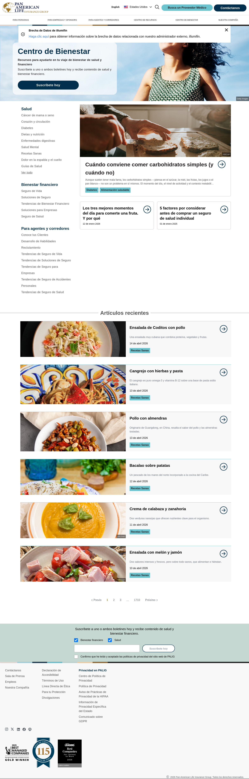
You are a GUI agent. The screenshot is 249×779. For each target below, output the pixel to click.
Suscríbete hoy (158, 648)
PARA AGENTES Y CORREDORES (104, 20)
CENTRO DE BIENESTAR (186, 20)
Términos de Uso (53, 680)
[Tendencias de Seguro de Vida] (46, 254)
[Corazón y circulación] (46, 121)
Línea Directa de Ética (56, 686)
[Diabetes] (46, 128)
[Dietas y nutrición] (46, 134)
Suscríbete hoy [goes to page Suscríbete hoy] (48, 85)
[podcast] (30, 729)
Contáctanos (230, 8)
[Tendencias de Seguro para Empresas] (46, 270)
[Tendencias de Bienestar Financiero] (46, 204)
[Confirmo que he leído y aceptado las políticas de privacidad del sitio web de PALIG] (76, 657)
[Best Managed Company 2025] (18, 753)
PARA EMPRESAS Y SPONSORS (62, 20)
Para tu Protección (53, 692)
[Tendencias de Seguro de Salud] (46, 292)
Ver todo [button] (27, 172)
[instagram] (7, 729)
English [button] (115, 7)
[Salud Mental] (46, 147)
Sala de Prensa (15, 676)
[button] (138, 7)
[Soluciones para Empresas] (46, 210)
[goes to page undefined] (220, 164)
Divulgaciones (51, 697)
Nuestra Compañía (17, 687)
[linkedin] (18, 729)
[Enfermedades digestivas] (46, 141)
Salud (117, 640)
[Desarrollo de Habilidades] (46, 241)
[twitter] (13, 729)
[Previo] (96, 600)
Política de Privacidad (92, 686)
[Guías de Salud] (46, 166)
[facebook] (24, 729)
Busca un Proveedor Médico (187, 7)
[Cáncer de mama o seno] (46, 115)
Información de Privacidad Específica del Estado (92, 707)
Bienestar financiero (92, 640)
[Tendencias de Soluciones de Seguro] (46, 260)
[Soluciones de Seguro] (46, 197)
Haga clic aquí (39, 36)
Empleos (10, 681)
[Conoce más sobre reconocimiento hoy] (71, 753)
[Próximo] (152, 600)
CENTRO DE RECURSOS (145, 20)
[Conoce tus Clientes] (46, 235)
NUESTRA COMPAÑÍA (228, 20)
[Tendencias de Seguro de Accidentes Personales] (46, 282)
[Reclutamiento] (46, 247)
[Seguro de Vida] (46, 191)
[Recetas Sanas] (46, 153)
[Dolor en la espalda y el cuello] (46, 160)
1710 (137, 600)
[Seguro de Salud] (46, 216)
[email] (107, 648)
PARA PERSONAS (21, 20)
